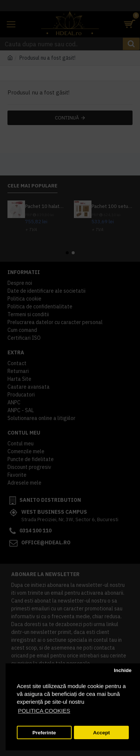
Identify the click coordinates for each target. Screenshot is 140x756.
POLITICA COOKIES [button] (44, 710)
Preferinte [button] (44, 732)
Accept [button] (101, 732)
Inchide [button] (122, 670)
